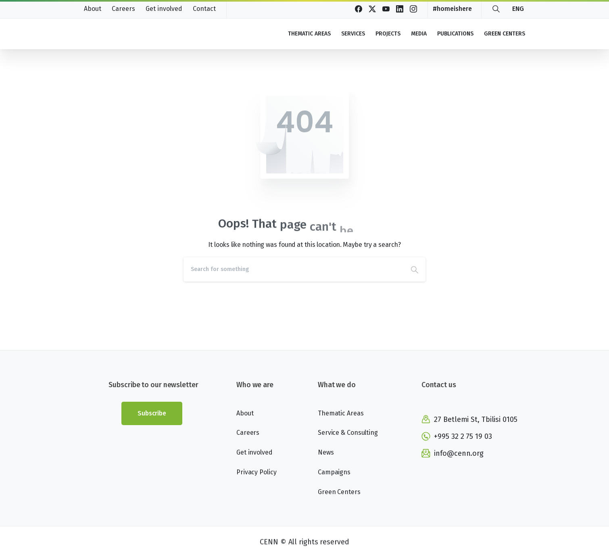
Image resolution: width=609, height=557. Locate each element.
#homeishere (452, 9)
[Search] (294, 269)
